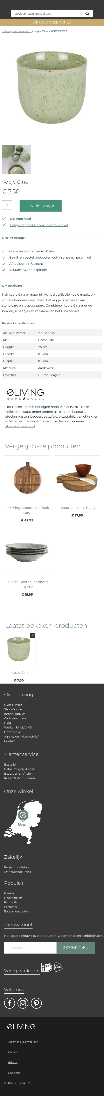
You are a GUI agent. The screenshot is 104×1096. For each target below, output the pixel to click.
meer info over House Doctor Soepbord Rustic (27, 561)
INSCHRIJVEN (76, 947)
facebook (9, 1003)
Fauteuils (10, 902)
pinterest (36, 1003)
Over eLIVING (13, 705)
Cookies (13, 1052)
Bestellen (11, 764)
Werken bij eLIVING (18, 727)
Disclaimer (14, 1072)
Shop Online (13, 709)
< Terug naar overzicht (17, 31)
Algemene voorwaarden (23, 1041)
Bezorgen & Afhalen (18, 773)
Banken (9, 893)
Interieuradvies (14, 714)
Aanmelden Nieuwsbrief (21, 736)
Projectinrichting (16, 867)
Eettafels (10, 907)
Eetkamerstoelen (16, 911)
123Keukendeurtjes (17, 872)
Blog (7, 723)
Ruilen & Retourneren (19, 778)
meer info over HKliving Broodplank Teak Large (27, 486)
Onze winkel (13, 732)
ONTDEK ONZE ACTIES (52, 22)
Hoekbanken (13, 898)
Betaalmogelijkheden (19, 769)
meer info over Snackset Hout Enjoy (77, 486)
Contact (10, 741)
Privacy (13, 1062)
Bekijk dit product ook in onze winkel (35, 225)
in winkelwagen (40, 205)
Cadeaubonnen (15, 718)
